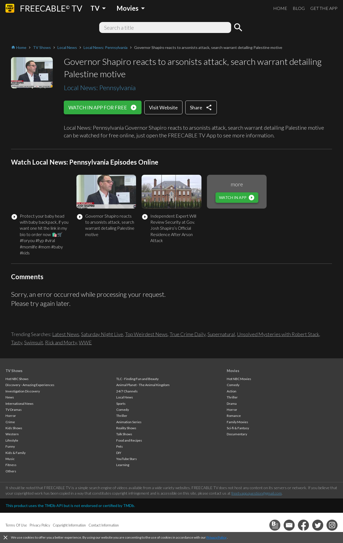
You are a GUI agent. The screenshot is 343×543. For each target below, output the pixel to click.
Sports (121, 403)
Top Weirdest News (146, 334)
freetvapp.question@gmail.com (256, 493)
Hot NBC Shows (17, 379)
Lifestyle (11, 440)
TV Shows (14, 371)
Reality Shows (126, 428)
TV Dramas (13, 410)
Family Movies (237, 422)
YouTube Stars (126, 459)
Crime (10, 422)
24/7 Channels (127, 391)
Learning (122, 465)
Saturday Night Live (102, 334)
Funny (10, 446)
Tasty (16, 342)
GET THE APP (324, 8)
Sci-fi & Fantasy (238, 428)
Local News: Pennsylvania (100, 88)
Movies (233, 371)
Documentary (237, 434)
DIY (118, 453)
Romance (234, 416)
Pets (119, 446)
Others (10, 471)
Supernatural (221, 334)
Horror (10, 416)
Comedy (122, 410)
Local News (124, 397)
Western (12, 434)
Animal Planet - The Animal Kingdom (143, 385)
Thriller (121, 416)
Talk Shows (124, 434)
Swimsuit (33, 342)
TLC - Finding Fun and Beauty (137, 379)
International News (19, 403)
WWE (85, 342)
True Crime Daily (188, 334)
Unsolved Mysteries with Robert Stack (278, 334)
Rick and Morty (61, 342)
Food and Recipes (129, 440)
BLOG (299, 8)
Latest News (65, 334)
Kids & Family (15, 453)
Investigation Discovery (22, 391)
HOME (280, 8)
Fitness (10, 465)
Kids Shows (13, 428)
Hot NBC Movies (239, 379)
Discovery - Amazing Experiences (29, 385)
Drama (232, 403)
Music (10, 459)
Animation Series (129, 422)
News (9, 397)
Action (231, 391)
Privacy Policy (216, 537)
